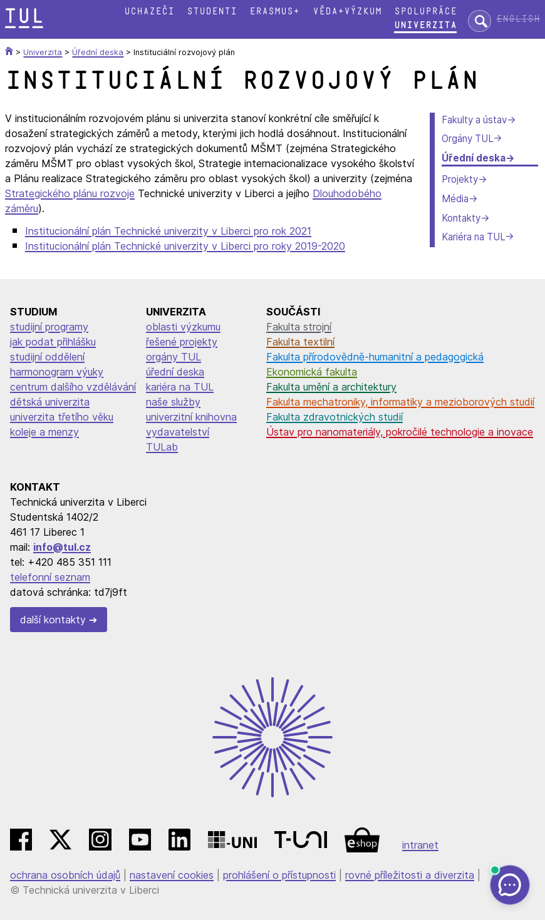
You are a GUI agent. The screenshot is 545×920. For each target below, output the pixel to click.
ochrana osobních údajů (65, 875)
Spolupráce (425, 12)
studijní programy (49, 326)
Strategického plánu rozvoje (70, 193)
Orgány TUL (467, 139)
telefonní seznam (50, 577)
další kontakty (53, 619)
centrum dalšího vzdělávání (73, 387)
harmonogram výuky (56, 371)
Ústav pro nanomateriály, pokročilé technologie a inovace (399, 432)
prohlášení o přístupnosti (279, 875)
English (518, 19)
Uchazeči (149, 12)
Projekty (460, 179)
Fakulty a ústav (474, 120)
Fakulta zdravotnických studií (334, 417)
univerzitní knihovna (191, 417)
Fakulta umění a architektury (331, 387)
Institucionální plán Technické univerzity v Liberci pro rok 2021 (168, 231)
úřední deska (175, 371)
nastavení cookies (172, 875)
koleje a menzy (44, 432)
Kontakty (461, 218)
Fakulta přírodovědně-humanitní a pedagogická (375, 356)
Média (455, 199)
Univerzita (425, 25)
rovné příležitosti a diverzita (409, 875)
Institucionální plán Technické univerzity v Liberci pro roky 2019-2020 (185, 246)
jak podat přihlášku (53, 341)
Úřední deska (474, 158)
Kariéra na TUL (473, 237)
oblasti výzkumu (183, 326)
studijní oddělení (47, 356)
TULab (162, 447)
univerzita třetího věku (61, 417)
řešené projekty (181, 341)
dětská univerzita (50, 402)
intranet (420, 845)
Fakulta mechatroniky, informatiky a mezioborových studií (400, 402)
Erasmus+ (274, 12)
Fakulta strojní (298, 326)
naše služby (173, 402)
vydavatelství (177, 432)
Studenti (212, 12)
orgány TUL (173, 356)
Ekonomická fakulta (311, 371)
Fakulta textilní (300, 341)
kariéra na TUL (180, 387)
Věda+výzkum (347, 12)
